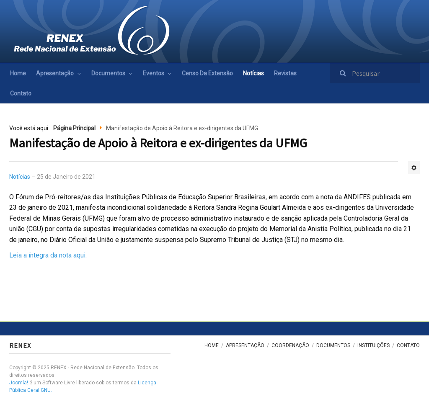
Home (18, 73)
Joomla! (18, 383)
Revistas (285, 73)
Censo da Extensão (207, 73)
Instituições (373, 345)
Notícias (253, 73)
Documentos (108, 73)
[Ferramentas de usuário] (414, 167)
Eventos (153, 73)
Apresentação (55, 73)
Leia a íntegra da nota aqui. (48, 255)
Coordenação (290, 345)
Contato (20, 93)
